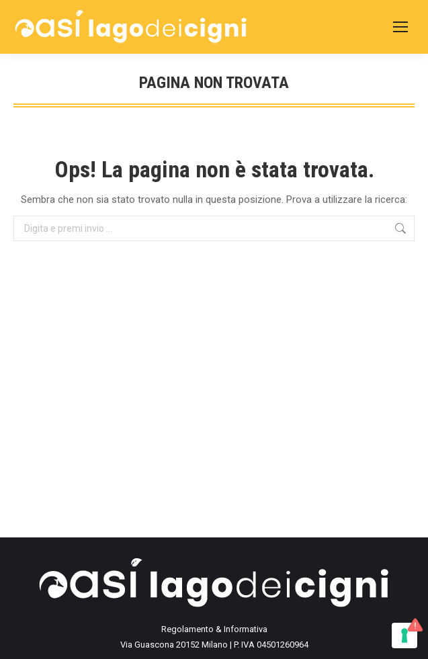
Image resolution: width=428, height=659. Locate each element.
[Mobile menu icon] (400, 27)
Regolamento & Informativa (214, 629)
